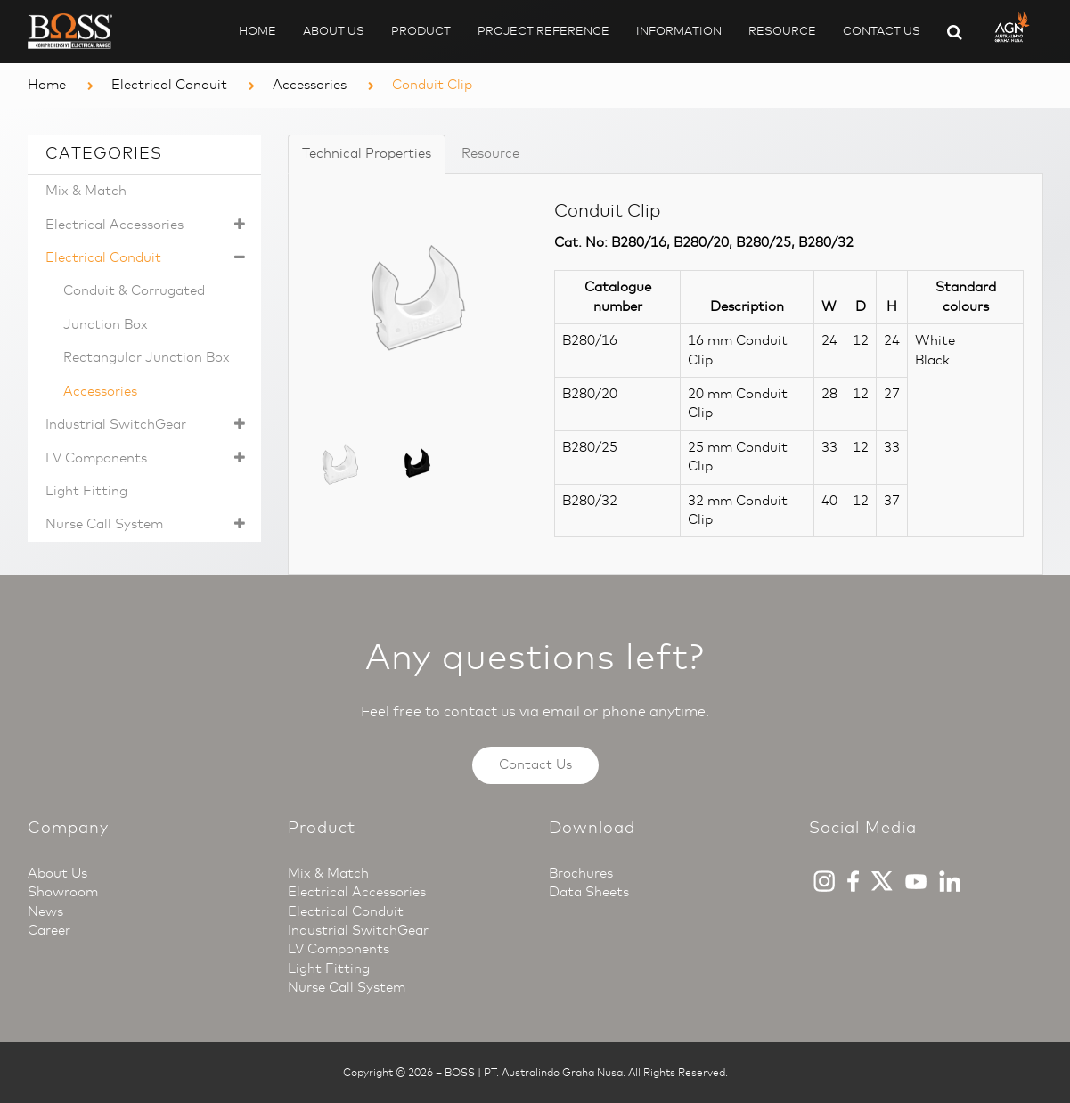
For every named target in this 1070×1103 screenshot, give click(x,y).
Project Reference (543, 30)
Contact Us (881, 30)
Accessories (310, 85)
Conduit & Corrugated (134, 290)
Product (421, 30)
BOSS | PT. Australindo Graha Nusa (534, 1072)
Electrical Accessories (149, 224)
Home (257, 30)
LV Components (149, 458)
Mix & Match (86, 191)
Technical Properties (366, 153)
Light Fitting (86, 491)
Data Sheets (589, 892)
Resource (782, 30)
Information (679, 30)
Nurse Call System (149, 524)
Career (49, 930)
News (45, 911)
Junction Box (105, 324)
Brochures (581, 873)
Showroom (63, 892)
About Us (333, 30)
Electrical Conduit (169, 85)
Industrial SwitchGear (149, 424)
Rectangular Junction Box (146, 357)
